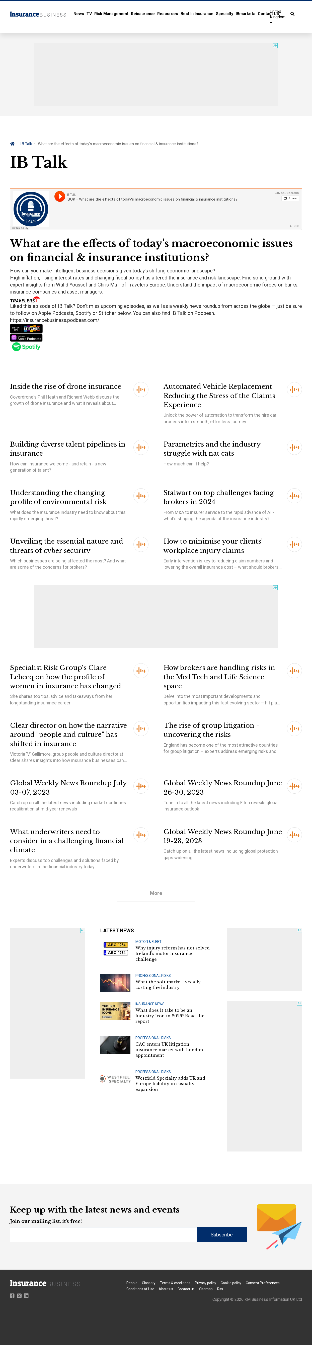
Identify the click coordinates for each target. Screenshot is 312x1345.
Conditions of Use (140, 1289)
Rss (220, 1289)
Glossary (148, 1283)
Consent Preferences (263, 1283)
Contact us (186, 1289)
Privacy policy (205, 1283)
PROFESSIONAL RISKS (153, 976)
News (78, 13)
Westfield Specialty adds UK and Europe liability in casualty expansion (170, 1084)
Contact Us (268, 13)
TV (89, 13)
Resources (167, 13)
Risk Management (111, 13)
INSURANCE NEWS (150, 1004)
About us (166, 1289)
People (131, 1283)
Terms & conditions (175, 1283)
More (156, 893)
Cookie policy (231, 1283)
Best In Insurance (197, 13)
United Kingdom (277, 17)
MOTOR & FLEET (148, 942)
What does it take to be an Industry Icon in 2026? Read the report (169, 1016)
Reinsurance (143, 13)
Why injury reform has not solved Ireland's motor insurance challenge (172, 953)
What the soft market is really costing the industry (168, 984)
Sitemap (206, 1289)
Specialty (224, 13)
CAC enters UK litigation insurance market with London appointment (169, 1050)
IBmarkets (245, 13)
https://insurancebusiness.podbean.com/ (55, 320)
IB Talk (26, 143)
